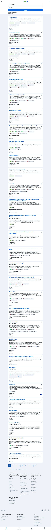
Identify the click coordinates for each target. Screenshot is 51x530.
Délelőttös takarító (13, 322)
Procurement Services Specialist (17, 399)
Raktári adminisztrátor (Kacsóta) (17, 169)
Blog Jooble (19, 519)
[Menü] (1, 1)
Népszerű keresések (13, 472)
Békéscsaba (11, 485)
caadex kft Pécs (23, 485)
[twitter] (46, 510)
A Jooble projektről (4, 516)
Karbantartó (12, 384)
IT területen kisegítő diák (15, 453)
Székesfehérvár (11, 479)
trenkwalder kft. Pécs (23, 488)
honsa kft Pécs (22, 482)
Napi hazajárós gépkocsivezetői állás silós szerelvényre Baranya (22, 216)
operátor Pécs (33, 485)
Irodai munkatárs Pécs (14, 422)
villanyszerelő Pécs (34, 482)
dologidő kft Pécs (23, 489)
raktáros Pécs (33, 487)
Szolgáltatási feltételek (38, 519)
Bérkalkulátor (36, 525)
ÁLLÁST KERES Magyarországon (39, 517)
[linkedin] (49, 510)
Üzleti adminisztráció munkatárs (17, 94)
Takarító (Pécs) (12, 291)
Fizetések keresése (37, 522)
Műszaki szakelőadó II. (14, 32)
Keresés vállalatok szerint (38, 523)
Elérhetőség (3, 519)
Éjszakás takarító (13, 339)
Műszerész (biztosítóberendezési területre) (19, 63)
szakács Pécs (33, 481)
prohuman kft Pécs (23, 478)
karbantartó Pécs (34, 488)
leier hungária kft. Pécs (24, 486)
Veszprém (10, 484)
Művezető (11, 183)
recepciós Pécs (33, 491)
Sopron (10, 482)
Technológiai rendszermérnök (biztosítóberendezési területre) (24, 125)
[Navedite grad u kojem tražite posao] (25, 7)
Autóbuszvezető (13, 17)
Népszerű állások (12, 500)
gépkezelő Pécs (33, 490)
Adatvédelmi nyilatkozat (38, 520)
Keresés (25, 10)
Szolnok (10, 481)
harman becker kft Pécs (24, 483)
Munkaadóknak (20, 516)
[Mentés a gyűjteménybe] (41, 17)
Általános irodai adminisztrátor (16, 438)
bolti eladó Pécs (33, 478)
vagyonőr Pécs (33, 479)
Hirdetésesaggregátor (21, 517)
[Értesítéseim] (49, 1)
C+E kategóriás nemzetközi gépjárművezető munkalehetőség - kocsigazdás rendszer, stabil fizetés (24, 200)
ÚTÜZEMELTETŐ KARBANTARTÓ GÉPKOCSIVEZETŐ (21, 277)
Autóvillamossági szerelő (15, 110)
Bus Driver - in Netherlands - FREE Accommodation (21, 356)
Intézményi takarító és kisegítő (16, 141)
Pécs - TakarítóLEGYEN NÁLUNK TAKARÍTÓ (19, 308)
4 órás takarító (12, 367)
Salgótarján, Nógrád (12, 488)
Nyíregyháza (11, 478)
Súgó (2, 517)
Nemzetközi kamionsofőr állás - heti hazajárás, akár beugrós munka (23, 248)
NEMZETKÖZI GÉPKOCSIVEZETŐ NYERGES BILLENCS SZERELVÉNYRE (21, 232)
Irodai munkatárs (13, 410)
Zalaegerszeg (11, 487)
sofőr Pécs (33, 484)
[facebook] (42, 510)
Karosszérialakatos (13, 155)
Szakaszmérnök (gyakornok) (16, 79)
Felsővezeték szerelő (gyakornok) (17, 48)
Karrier (2, 520)
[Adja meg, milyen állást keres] (25, 4)
